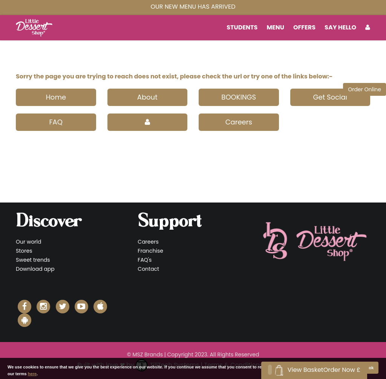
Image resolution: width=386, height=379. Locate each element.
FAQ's (145, 260)
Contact (148, 269)
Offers (304, 27)
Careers (238, 122)
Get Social (330, 97)
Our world (28, 242)
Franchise (150, 251)
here (32, 373)
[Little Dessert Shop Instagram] (43, 306)
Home (56, 97)
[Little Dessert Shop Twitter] (62, 306)
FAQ (56, 122)
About (147, 97)
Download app (35, 269)
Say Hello (340, 27)
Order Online (364, 89)
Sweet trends (33, 260)
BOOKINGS (238, 97)
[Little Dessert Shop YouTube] (81, 306)
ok (371, 367)
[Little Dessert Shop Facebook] (24, 306)
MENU (275, 27)
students (242, 27)
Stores (24, 251)
